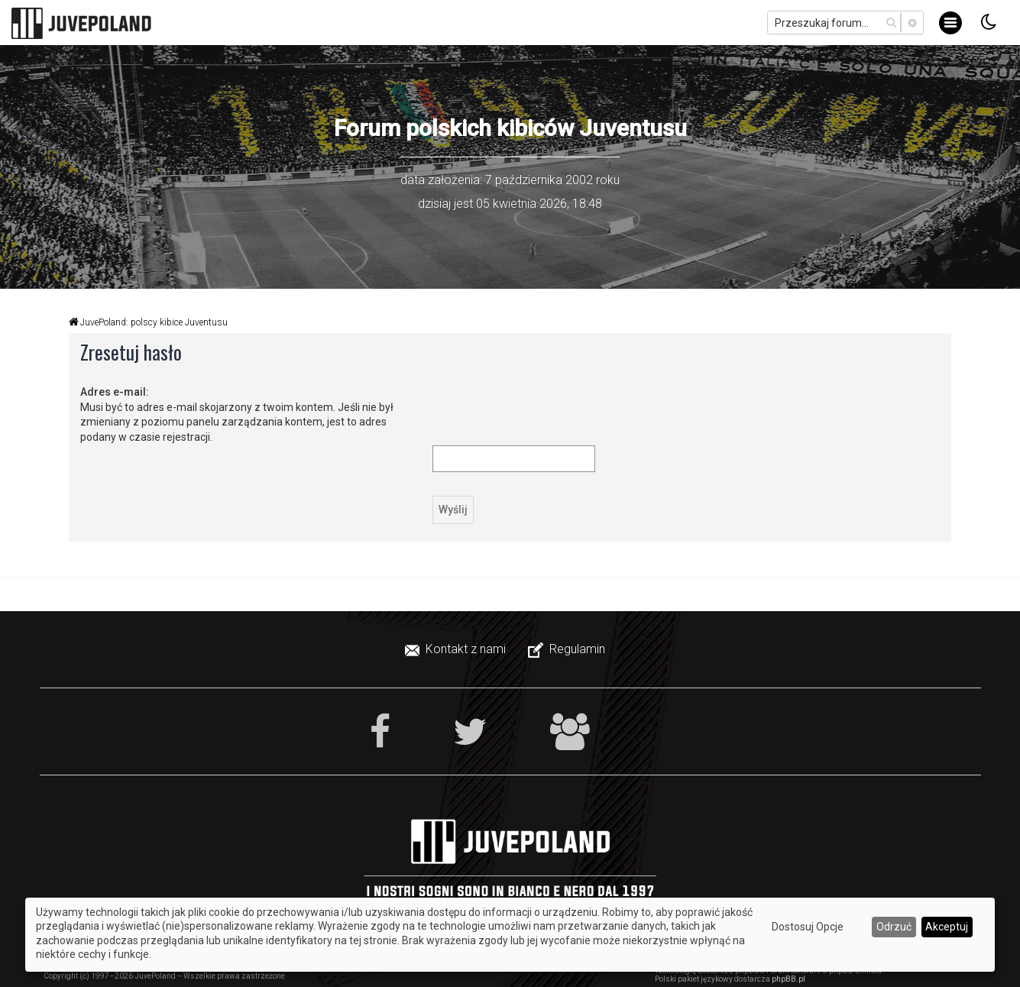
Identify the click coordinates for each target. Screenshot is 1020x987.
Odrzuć (894, 927)
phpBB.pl (788, 979)
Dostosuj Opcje (808, 927)
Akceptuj (946, 927)
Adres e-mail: (114, 392)
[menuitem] (456, 649)
